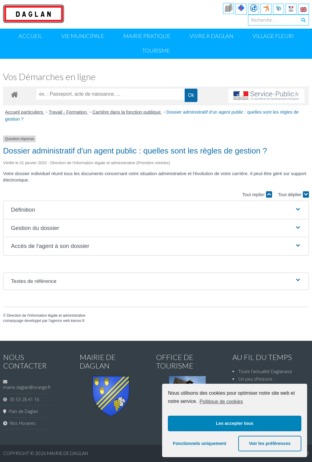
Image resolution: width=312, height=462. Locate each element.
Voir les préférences (270, 443)
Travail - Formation (68, 112)
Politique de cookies (221, 401)
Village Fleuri (273, 36)
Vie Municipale (82, 36)
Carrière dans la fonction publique (127, 112)
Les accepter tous (234, 423)
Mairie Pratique (146, 36)
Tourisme (156, 50)
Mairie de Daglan (67, 453)
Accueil (30, 36)
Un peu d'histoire (255, 379)
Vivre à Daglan (211, 36)
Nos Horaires (21, 423)
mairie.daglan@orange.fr (27, 387)
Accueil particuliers (24, 112)
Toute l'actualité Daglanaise (265, 371)
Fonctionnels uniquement (199, 443)
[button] (156, 210)
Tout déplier (293, 194)
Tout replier (257, 194)
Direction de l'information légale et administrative (46, 315)
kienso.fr (77, 321)
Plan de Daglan (22, 411)
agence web (60, 321)
